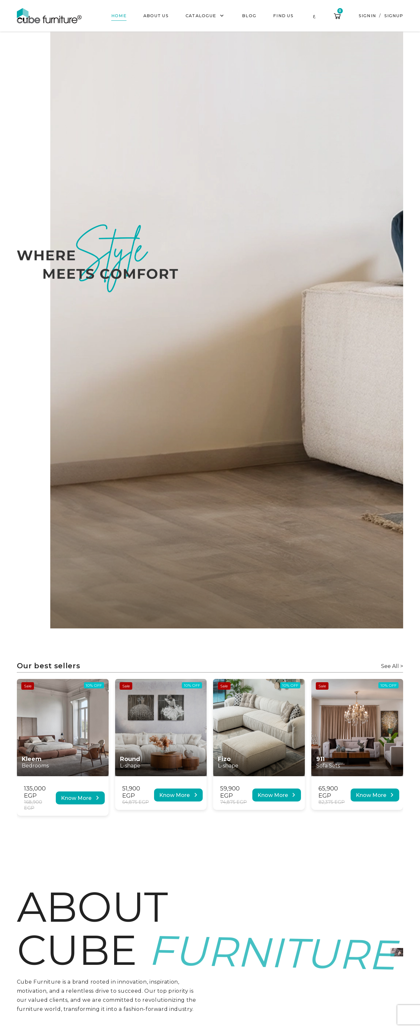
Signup (393, 15)
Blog (249, 15)
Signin (367, 15)
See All (392, 666)
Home (118, 15)
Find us (283, 15)
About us (156, 15)
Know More (81, 797)
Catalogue (205, 16)
